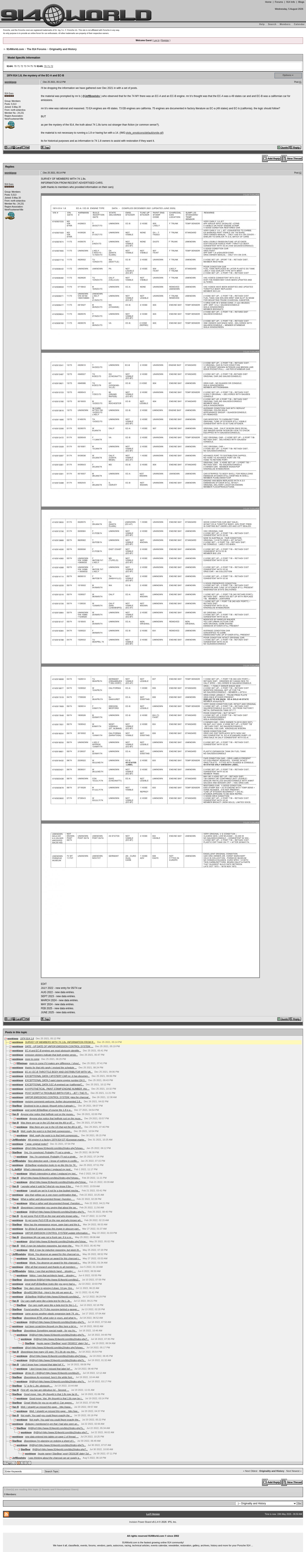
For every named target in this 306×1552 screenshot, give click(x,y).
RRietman (22, 1063)
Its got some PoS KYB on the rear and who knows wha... (50, 1216)
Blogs (301, 2)
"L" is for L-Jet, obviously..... (38, 1385)
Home (268, 2)
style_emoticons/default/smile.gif (144, 132)
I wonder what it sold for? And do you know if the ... (47, 1186)
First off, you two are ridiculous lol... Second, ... (45, 1390)
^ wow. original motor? (36, 1144)
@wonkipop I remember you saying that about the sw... (49, 1207)
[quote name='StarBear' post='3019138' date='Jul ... (64, 1453)
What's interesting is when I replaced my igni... (53, 1173)
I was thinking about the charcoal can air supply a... (54, 1458)
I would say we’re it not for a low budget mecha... (54, 1190)
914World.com (15, 49)
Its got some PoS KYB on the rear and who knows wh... (53, 1220)
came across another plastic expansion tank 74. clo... (52, 1313)
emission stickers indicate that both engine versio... (51, 1055)
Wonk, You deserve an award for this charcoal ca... (54, 1254)
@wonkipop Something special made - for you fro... (50, 1330)
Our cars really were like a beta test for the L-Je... (46, 1301)
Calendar (299, 24)
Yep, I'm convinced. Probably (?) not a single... (53, 1156)
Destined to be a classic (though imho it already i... (50, 1105)
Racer (15, 1199)
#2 (300, 173)
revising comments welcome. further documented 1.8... (53, 1101)
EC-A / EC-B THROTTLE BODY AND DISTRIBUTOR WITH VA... (58, 1072)
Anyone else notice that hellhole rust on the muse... (55, 1118)
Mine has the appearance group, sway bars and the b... (52, 1224)
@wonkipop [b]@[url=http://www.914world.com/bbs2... (52, 1279)
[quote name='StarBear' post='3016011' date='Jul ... (63, 1343)
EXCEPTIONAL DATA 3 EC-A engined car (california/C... (54, 1084)
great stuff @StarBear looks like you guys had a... (50, 1284)
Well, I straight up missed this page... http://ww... (54, 1411)
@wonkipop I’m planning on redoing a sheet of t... (49, 1441)
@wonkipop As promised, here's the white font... (49, 1377)
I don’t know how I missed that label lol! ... (50, 1368)
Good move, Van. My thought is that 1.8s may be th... (51, 1394)
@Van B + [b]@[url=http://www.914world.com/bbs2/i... (53, 1373)
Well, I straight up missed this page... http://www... (46, 1407)
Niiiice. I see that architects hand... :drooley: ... (52, 1271)
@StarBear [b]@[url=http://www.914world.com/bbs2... (53, 1296)
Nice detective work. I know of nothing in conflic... (53, 1161)
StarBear (17, 1105)
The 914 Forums (36, 49)
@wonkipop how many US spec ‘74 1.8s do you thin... (48, 1351)
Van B (15, 1114)
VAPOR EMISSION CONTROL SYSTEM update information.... (57, 1233)
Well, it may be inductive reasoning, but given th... (55, 1250)
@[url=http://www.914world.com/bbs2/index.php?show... (58, 1182)
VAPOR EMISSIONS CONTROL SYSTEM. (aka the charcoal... (57, 1097)
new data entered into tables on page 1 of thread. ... (52, 1436)
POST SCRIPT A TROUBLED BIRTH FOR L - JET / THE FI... (57, 1093)
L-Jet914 (17, 1169)
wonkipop (10, 82)
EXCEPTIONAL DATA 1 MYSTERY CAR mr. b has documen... (57, 1076)
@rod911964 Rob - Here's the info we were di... (48, 1292)
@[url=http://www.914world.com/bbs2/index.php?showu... (55, 1148)
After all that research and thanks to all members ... (51, 1267)
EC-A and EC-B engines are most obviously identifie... (53, 1050)
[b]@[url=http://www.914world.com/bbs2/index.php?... (61, 1339)
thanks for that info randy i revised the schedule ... (51, 1067)
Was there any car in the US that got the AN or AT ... (48, 1122)
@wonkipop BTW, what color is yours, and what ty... (51, 1318)
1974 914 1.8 (27, 1038)
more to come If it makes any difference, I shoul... (54, 1063)
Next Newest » (294, 1471)
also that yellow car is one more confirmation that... (51, 1195)
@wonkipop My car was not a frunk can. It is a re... (47, 1237)
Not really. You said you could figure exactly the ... (46, 1415)
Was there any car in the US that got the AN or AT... (55, 1127)
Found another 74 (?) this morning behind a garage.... (51, 1309)
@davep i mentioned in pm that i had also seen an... (52, 1424)
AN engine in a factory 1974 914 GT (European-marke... (57, 1139)
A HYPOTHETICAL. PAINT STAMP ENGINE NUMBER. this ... (57, 1088)
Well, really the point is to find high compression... (46, 1131)
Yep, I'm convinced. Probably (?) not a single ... (48, 1152)
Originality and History (63, 49)
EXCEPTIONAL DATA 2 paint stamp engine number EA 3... (55, 1080)
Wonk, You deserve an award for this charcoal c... (55, 1258)
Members (285, 24)
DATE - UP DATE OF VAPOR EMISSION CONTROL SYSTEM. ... (59, 1046)
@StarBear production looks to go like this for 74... (51, 1165)
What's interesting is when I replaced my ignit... (48, 1169)
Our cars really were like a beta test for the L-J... (53, 1305)
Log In (156, 40)
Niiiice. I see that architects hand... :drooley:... (52, 1275)
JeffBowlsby (92, 96)
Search (272, 24)
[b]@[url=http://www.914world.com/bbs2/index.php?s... (57, 1212)
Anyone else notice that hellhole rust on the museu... (48, 1114)
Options (287, 75)
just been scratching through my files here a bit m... (51, 1326)
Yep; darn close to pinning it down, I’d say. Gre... (49, 1288)
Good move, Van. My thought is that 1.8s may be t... (56, 1398)
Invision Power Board (140, 1522)
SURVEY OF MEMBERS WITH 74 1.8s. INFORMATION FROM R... (60, 1042)
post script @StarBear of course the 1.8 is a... (48, 1110)
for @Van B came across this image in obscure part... (52, 1228)
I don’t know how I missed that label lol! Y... (43, 1364)
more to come (32, 1059)
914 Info (290, 2)
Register (165, 40)
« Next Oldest (250, 1471)
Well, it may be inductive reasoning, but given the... (47, 1245)
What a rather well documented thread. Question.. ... (48, 1199)
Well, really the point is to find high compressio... (54, 1135)
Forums (279, 2)
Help (262, 24)
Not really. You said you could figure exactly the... (54, 1419)
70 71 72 (48, 66)
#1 (300, 82)
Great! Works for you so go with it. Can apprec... (49, 1402)
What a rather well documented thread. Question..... (56, 1203)
